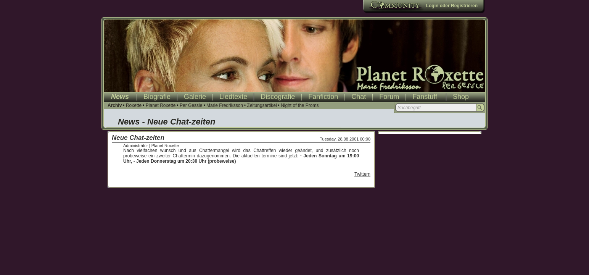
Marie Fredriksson (224, 105)
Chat (358, 96)
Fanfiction (323, 96)
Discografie (278, 96)
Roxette (134, 105)
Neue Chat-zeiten (138, 137)
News (120, 96)
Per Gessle (191, 105)
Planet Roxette (161, 105)
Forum (389, 96)
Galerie (195, 96)
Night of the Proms (300, 105)
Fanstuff (424, 96)
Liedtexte (233, 96)
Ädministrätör (135, 145)
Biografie (157, 96)
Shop (461, 96)
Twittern (362, 174)
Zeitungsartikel (262, 105)
